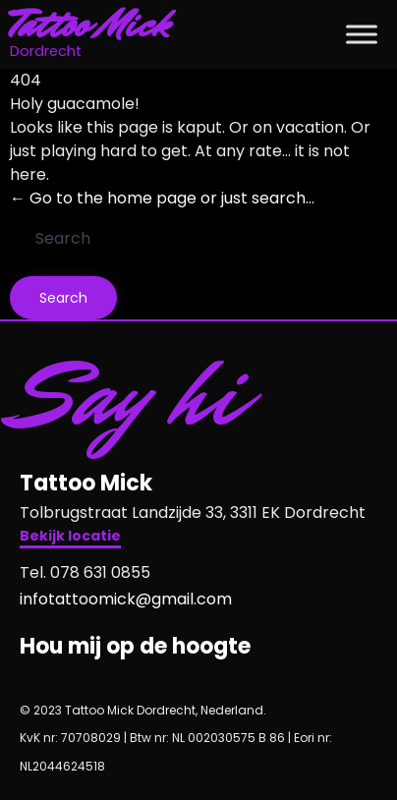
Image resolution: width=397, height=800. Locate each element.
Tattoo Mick (90, 24)
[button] (70, 538)
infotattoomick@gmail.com (126, 599)
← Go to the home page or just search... (162, 198)
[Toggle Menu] (361, 34)
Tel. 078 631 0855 (85, 572)
